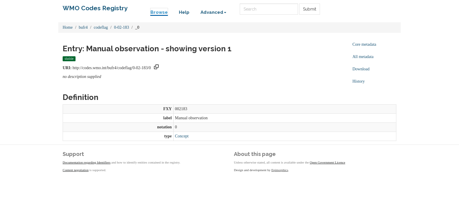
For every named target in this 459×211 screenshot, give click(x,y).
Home (68, 27)
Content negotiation (76, 170)
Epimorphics (279, 170)
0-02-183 (121, 27)
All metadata (363, 57)
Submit (309, 9)
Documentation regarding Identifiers (86, 162)
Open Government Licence (327, 162)
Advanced (213, 12)
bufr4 (83, 27)
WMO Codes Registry (95, 8)
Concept (182, 136)
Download (360, 69)
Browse (159, 12)
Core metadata (364, 44)
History (358, 81)
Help (184, 12)
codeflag (101, 27)
